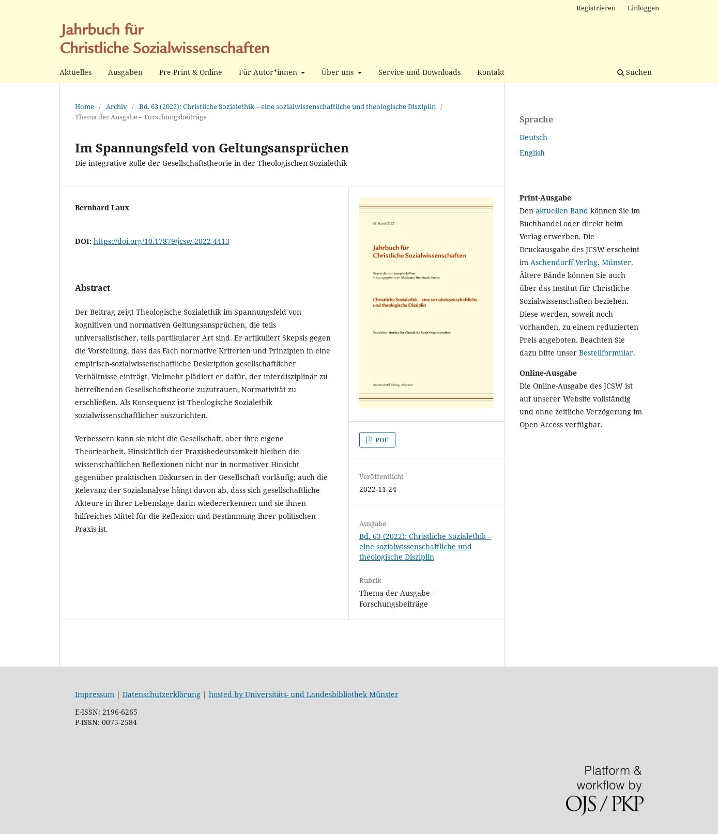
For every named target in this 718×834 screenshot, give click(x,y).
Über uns (339, 72)
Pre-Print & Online (190, 72)
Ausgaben (125, 72)
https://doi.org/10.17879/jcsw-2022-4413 (162, 241)
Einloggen (643, 7)
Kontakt (491, 72)
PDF (381, 439)
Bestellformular (606, 353)
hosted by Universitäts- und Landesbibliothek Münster (304, 694)
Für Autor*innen (269, 72)
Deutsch (533, 137)
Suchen (634, 72)
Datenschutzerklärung (162, 694)
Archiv (116, 106)
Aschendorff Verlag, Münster (580, 262)
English (532, 153)
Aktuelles (75, 72)
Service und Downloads (419, 72)
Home (84, 106)
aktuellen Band (562, 210)
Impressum (94, 694)
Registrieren (596, 7)
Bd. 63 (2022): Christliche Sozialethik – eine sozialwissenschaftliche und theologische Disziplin (287, 106)
